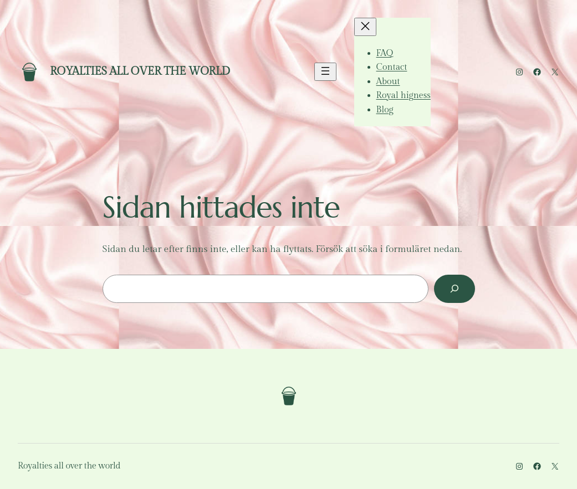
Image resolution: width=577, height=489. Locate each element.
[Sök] (454, 289)
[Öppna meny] (325, 72)
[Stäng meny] (365, 27)
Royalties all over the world (139, 71)
